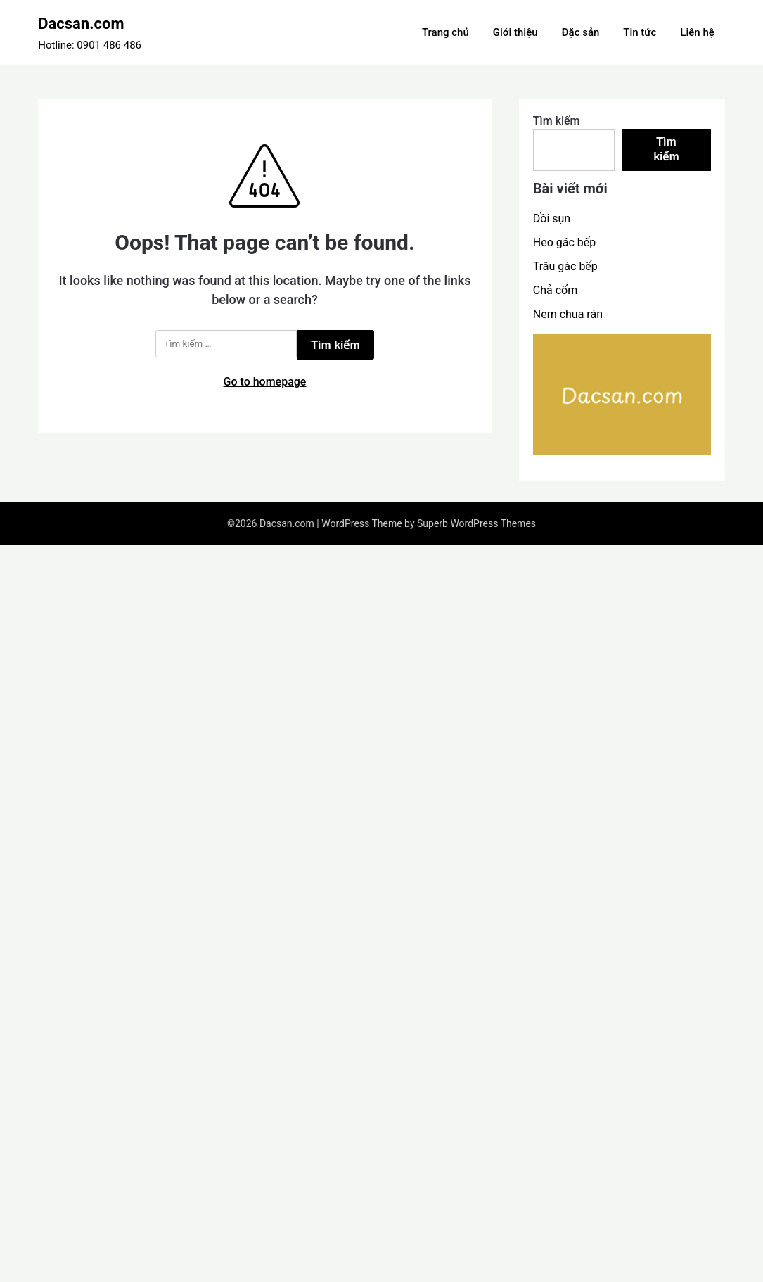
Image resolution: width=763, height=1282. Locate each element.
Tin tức (639, 32)
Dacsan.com (81, 23)
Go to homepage (265, 381)
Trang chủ (445, 32)
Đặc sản (581, 32)
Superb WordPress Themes (476, 523)
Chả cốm (555, 290)
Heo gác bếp (564, 242)
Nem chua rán (568, 314)
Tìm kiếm (556, 120)
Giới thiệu (515, 32)
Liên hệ (697, 32)
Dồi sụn (551, 218)
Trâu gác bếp (565, 266)
